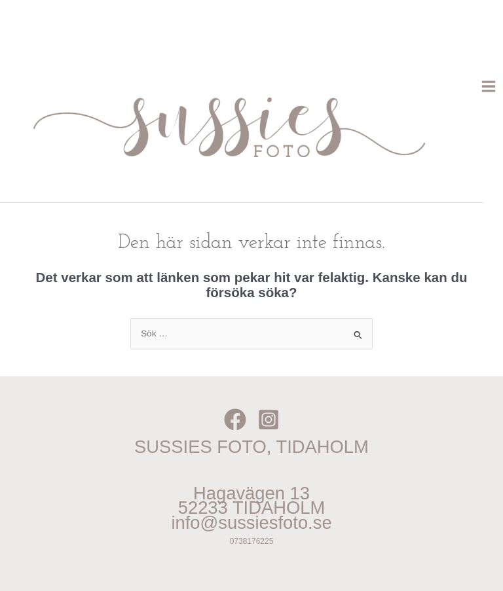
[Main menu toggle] (489, 86)
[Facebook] (235, 419)
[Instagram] (268, 419)
